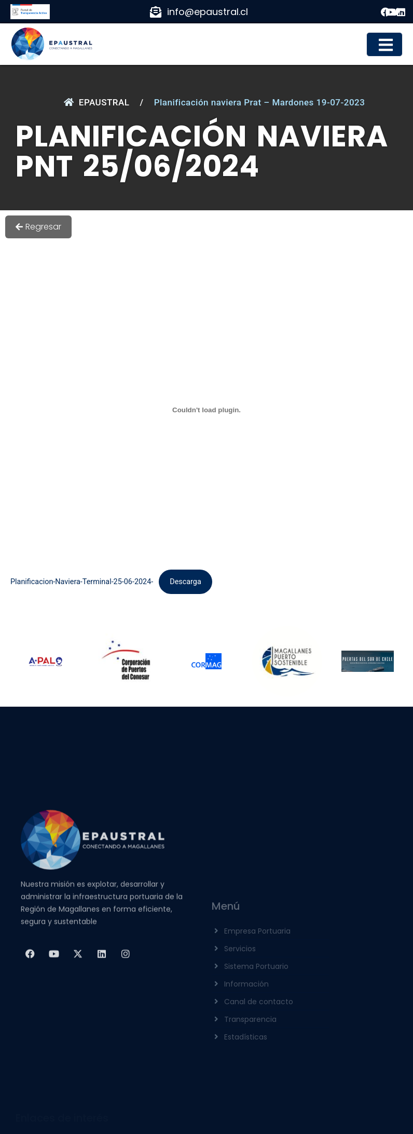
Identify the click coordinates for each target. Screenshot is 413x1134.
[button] (384, 44)
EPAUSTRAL (97, 102)
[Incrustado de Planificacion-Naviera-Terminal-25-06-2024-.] (206, 409)
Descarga (185, 581)
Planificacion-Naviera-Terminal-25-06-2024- (81, 581)
